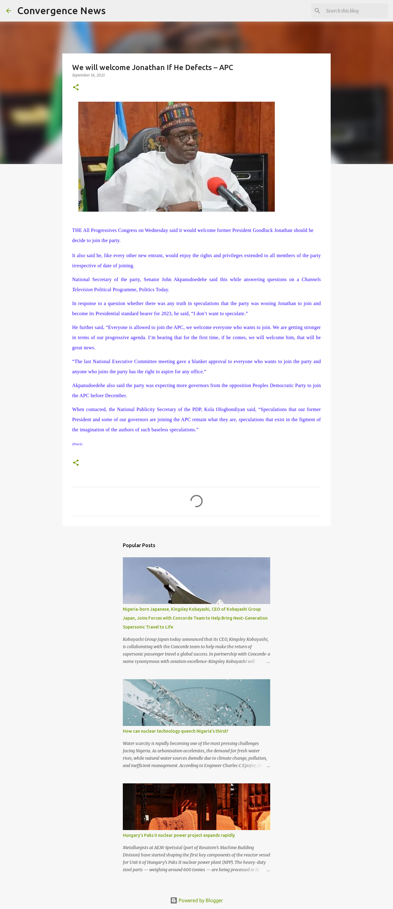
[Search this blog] (356, 10)
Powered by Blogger (196, 900)
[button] (76, 88)
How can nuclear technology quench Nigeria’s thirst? (175, 731)
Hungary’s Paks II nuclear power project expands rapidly (179, 835)
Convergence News (61, 10)
